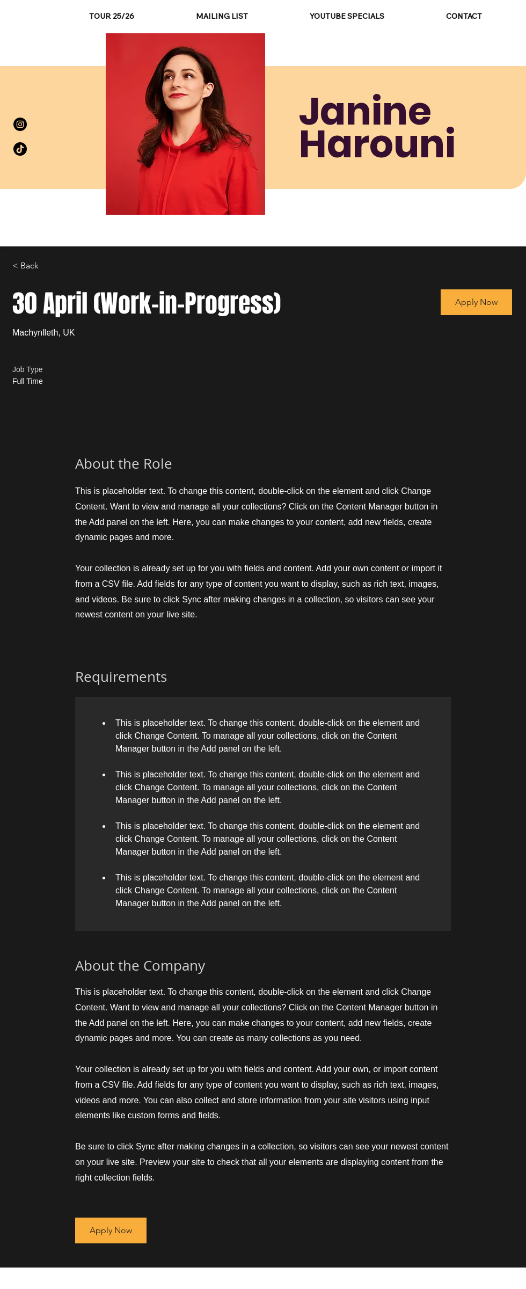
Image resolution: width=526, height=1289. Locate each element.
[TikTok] (20, 149)
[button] (476, 302)
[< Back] (50, 266)
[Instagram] (20, 124)
